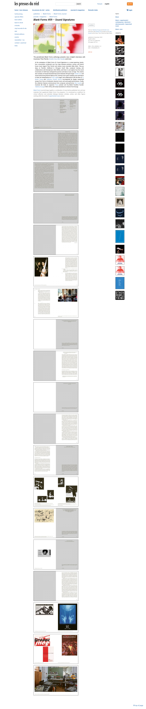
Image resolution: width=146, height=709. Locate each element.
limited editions (19, 34)
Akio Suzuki (61, 59)
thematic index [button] (93, 10)
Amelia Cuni (53, 59)
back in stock (19, 23)
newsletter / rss (20, 40)
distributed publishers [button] (60, 10)
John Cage (55, 77)
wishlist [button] (91, 25)
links (16, 46)
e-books (17, 25)
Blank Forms (47, 14)
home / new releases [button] (21, 10)
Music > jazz (119, 29)
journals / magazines (40, 17)
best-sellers (18, 20)
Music (117, 17)
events (17, 37)
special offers (19, 17)
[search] (65, 3)
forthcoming (18, 14)
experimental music (54, 96)
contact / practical (20, 43)
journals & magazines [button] (78, 10)
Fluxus (57, 85)
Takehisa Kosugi (39, 86)
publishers (37, 14)
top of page (138, 705)
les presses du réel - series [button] (41, 10)
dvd (16, 31)
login (129, 10)
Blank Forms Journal (60, 14)
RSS (130, 4)
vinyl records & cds (21, 28)
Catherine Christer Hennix (54, 79)
